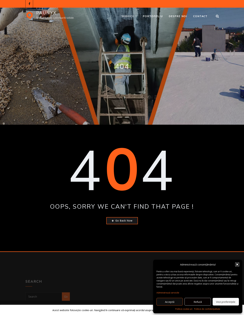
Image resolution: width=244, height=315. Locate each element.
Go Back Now (122, 220)
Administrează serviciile (168, 292)
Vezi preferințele (225, 301)
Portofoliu (153, 16)
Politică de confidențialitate (207, 309)
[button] (237, 264)
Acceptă (169, 301)
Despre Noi (178, 16)
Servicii (129, 16)
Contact (200, 16)
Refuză (198, 301)
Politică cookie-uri (183, 309)
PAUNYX (46, 13)
